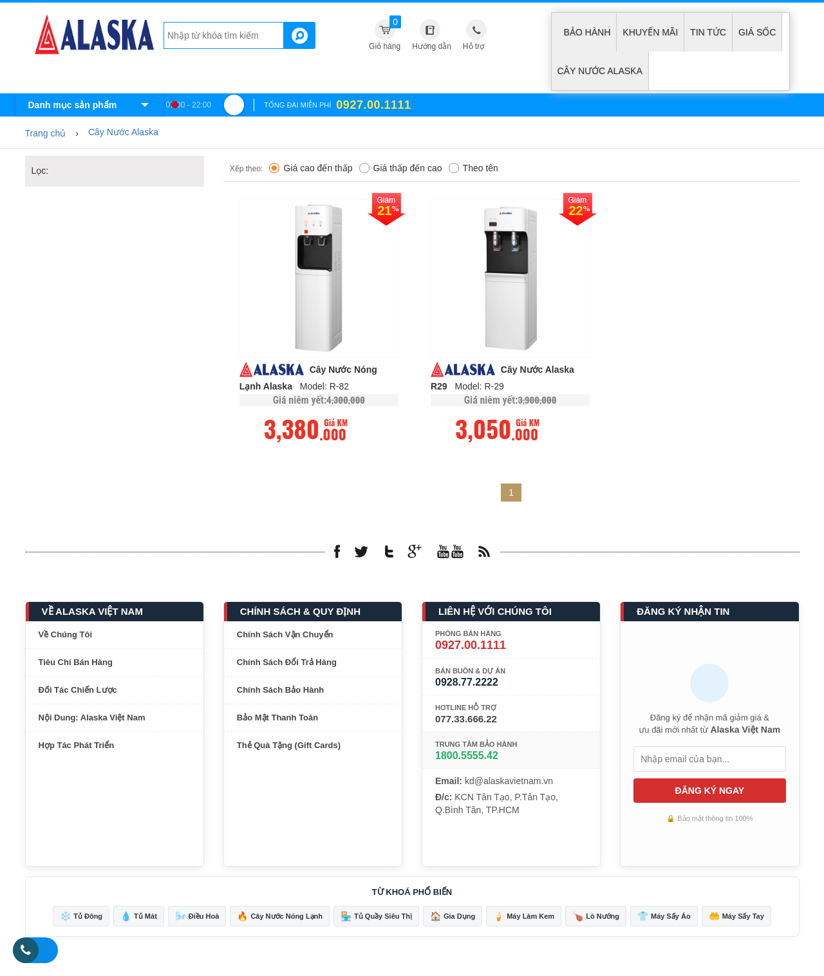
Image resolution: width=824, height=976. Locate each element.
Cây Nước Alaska (599, 71)
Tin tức (708, 32)
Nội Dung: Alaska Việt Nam (92, 718)
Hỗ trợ (473, 46)
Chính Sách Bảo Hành (280, 690)
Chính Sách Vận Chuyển (285, 635)
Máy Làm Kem (523, 917)
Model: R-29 (479, 387)
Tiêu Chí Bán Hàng (76, 663)
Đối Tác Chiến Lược (78, 690)
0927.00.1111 (470, 645)
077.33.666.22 (466, 719)
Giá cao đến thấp (310, 168)
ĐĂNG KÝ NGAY (710, 791)
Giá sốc (757, 32)
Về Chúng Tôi (66, 635)
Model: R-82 (324, 387)
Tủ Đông (81, 917)
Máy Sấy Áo (664, 917)
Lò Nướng (595, 917)
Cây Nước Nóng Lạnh (280, 917)
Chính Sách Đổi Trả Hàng (287, 663)
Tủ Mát (138, 917)
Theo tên (473, 168)
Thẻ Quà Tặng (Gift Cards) (289, 746)
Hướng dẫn (431, 46)
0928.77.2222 (466, 682)
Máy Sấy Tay (736, 917)
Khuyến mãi (650, 32)
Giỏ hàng (385, 33)
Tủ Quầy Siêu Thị (376, 917)
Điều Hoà (197, 917)
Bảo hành (587, 32)
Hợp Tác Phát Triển (77, 746)
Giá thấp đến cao (400, 168)
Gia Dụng (452, 917)
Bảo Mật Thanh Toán (277, 718)
